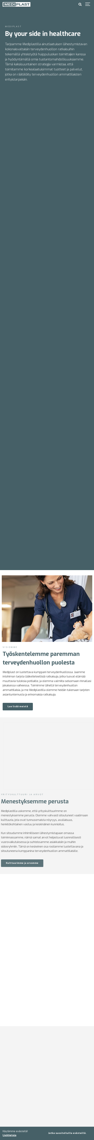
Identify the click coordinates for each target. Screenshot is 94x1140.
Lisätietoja (9, 1135)
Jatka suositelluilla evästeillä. (67, 1133)
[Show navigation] (87, 4)
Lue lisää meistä (18, 706)
